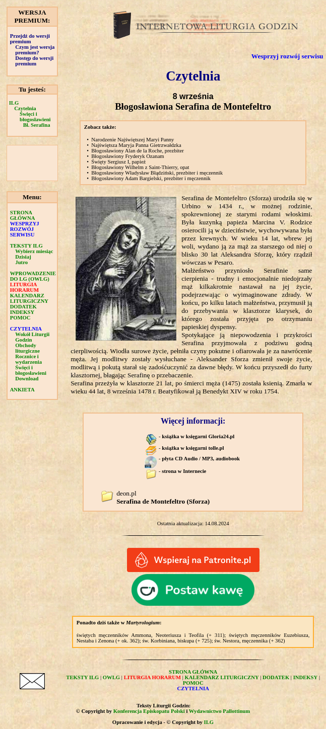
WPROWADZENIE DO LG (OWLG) (33, 276)
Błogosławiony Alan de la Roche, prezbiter (137, 150)
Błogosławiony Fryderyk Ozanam (127, 156)
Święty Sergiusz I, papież (118, 162)
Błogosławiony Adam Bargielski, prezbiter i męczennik (151, 178)
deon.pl (163, 497)
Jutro (21, 262)
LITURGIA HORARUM (24, 287)
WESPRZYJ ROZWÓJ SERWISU (24, 229)
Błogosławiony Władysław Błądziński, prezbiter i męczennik (157, 173)
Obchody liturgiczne (27, 348)
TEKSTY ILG (26, 246)
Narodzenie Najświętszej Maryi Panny (132, 139)
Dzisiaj (23, 257)
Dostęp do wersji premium (34, 60)
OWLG (111, 677)
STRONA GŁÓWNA (22, 215)
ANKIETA (22, 389)
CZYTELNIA (26, 329)
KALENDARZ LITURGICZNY (29, 298)
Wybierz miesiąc (34, 251)
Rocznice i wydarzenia (28, 359)
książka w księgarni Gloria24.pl (198, 436)
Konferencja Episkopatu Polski (149, 711)
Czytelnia (25, 108)
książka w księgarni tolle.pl (193, 448)
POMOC (20, 317)
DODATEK (23, 306)
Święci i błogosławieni (35, 116)
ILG (14, 103)
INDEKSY (22, 312)
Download (26, 378)
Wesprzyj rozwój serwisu (287, 56)
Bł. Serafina (36, 125)
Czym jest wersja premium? (34, 49)
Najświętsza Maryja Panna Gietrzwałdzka (136, 145)
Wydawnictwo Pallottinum (219, 711)
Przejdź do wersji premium (30, 38)
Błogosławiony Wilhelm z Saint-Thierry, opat (140, 167)
